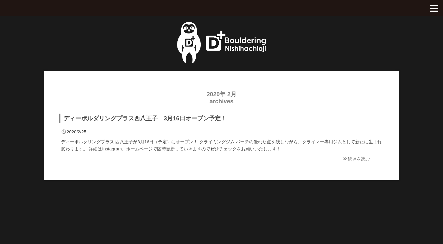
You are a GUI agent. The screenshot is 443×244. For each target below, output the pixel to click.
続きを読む (356, 158)
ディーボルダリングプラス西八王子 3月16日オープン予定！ (144, 118)
